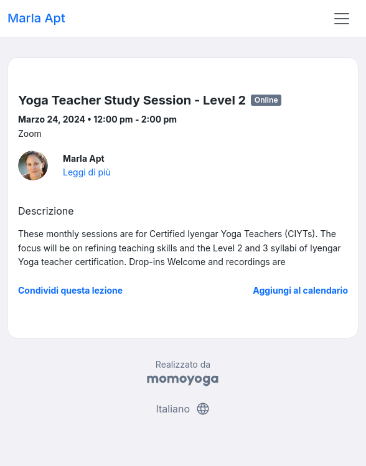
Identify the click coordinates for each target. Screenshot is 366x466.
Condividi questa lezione (70, 290)
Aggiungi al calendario (300, 290)
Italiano (183, 408)
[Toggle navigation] (342, 18)
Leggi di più (87, 172)
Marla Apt (36, 18)
